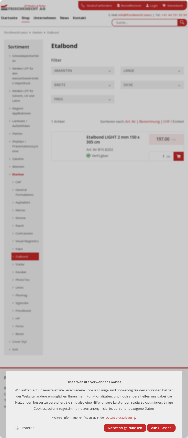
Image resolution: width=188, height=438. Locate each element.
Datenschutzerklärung (120, 417)
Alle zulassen (161, 428)
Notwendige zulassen (125, 428)
